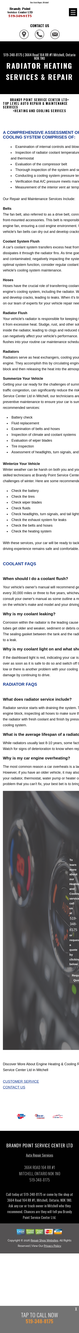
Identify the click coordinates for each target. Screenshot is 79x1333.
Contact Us (14, 1090)
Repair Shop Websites (44, 1243)
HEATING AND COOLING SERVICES (40, 114)
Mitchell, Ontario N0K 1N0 (55, 56)
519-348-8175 (12, 54)
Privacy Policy (52, 1249)
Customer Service (21, 1085)
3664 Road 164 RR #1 (39, 54)
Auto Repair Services (39, 1158)
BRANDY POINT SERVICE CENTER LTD (38, 103)
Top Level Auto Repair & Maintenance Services (35, 108)
